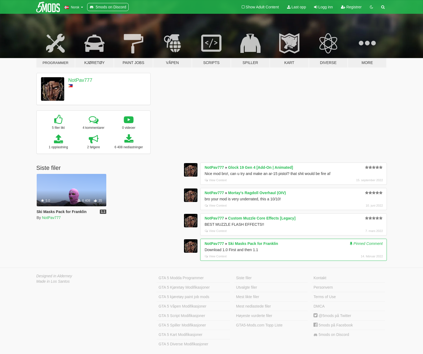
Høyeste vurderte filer (254, 315)
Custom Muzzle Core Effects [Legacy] (262, 218)
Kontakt (319, 278)
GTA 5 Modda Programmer (181, 278)
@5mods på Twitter (332, 315)
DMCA (319, 306)
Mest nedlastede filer (253, 306)
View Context (216, 180)
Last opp (296, 7)
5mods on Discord (331, 334)
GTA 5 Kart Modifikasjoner (180, 334)
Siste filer (244, 278)
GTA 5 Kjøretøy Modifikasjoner (184, 287)
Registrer (351, 7)
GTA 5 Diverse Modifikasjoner (183, 344)
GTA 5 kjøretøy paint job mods (184, 297)
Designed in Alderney (54, 276)
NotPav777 (80, 80)
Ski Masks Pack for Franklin (253, 243)
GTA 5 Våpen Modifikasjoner (182, 306)
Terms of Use (324, 297)
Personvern (323, 287)
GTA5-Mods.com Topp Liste (259, 325)
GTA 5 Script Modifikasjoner (182, 315)
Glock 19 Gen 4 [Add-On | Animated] (260, 167)
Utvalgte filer (246, 287)
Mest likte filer (247, 297)
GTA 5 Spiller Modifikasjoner (182, 325)
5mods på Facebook (333, 325)
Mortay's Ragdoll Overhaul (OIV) (257, 193)
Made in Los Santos (53, 281)
